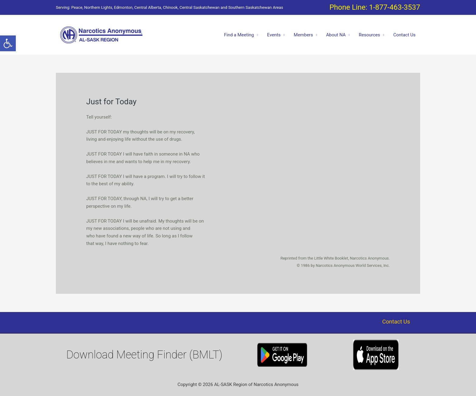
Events (273, 35)
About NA (335, 35)
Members (303, 35)
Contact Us (404, 35)
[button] (8, 43)
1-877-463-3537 (394, 7)
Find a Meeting (239, 35)
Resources (369, 35)
